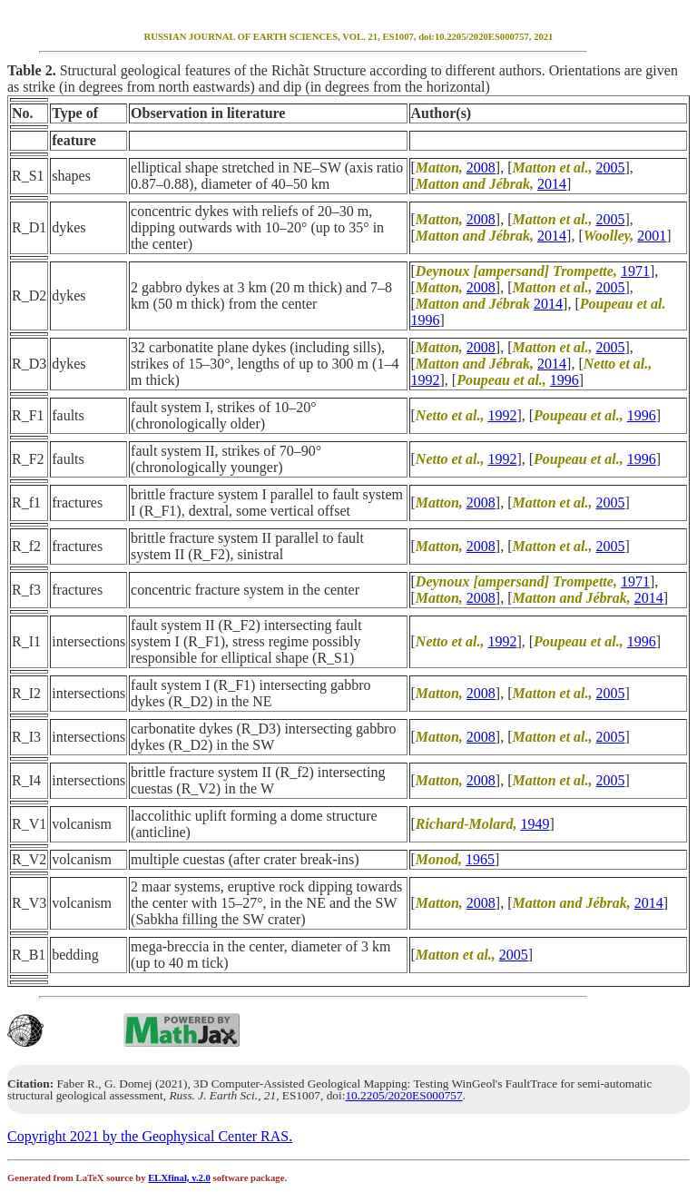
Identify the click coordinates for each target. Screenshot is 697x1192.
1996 (425, 320)
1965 (480, 859)
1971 (635, 271)
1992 (425, 380)
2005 (610, 167)
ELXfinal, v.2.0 (179, 1178)
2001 (651, 235)
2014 (551, 184)
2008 (481, 167)
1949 (534, 824)
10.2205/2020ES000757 (403, 1095)
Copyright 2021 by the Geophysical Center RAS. (149, 1136)
